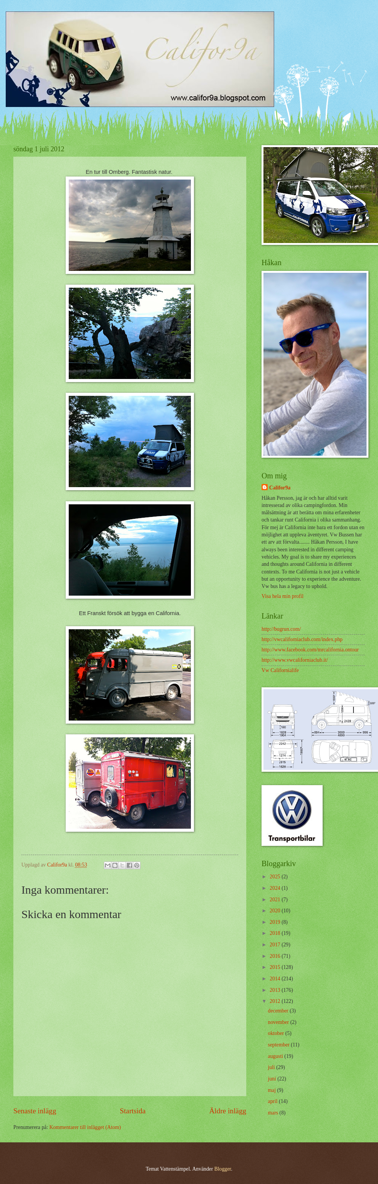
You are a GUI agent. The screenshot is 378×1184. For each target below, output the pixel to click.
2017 (275, 945)
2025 (275, 876)
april (273, 1101)
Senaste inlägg (34, 1111)
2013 (275, 990)
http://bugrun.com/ (281, 629)
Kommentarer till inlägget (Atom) (85, 1127)
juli (272, 1067)
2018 (275, 933)
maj (272, 1090)
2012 (275, 1001)
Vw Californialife (280, 670)
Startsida (133, 1111)
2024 (275, 888)
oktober (277, 1033)
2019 (275, 922)
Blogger (222, 1169)
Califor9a (280, 488)
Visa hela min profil (283, 596)
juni (273, 1079)
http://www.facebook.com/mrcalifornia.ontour (310, 650)
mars (273, 1113)
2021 (275, 899)
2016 (275, 956)
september (279, 1045)
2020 (275, 911)
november (279, 1022)
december (279, 1011)
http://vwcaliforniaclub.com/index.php (302, 639)
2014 (275, 979)
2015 (275, 967)
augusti (276, 1056)
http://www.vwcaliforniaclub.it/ (295, 660)
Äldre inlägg (227, 1111)
